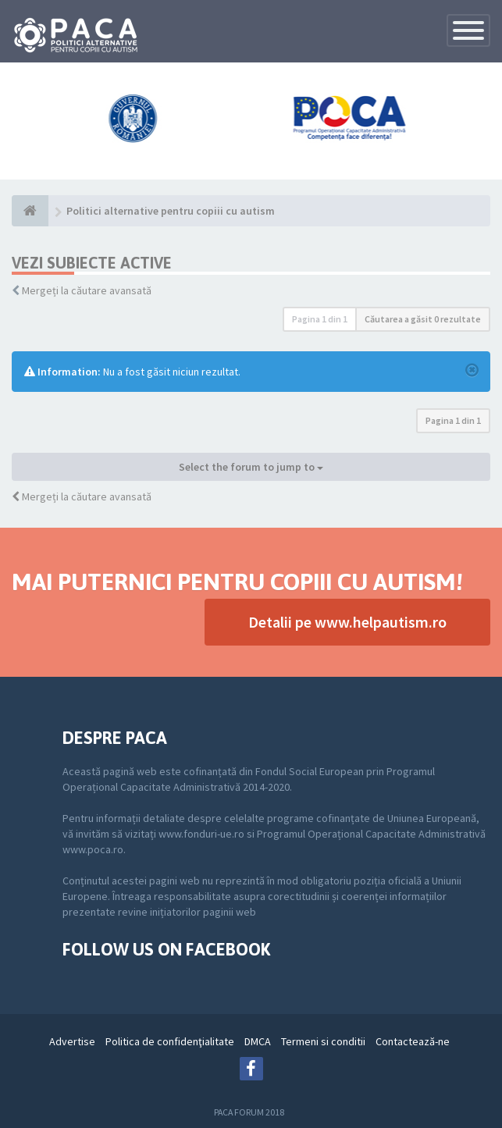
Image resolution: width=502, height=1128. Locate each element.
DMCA (257, 1041)
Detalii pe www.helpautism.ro (347, 622)
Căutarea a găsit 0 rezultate (423, 319)
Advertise (72, 1041)
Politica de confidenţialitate (169, 1041)
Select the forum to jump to (251, 467)
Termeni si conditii (323, 1041)
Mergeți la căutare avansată (86, 290)
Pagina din (319, 319)
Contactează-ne (413, 1041)
